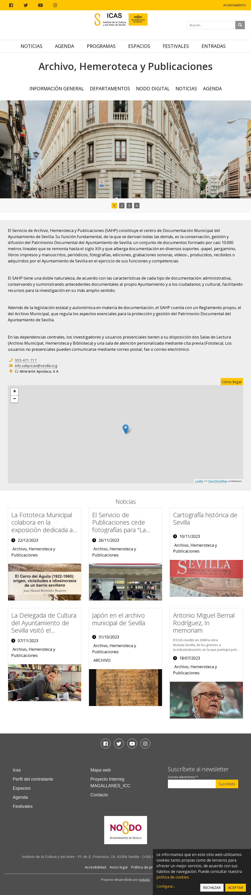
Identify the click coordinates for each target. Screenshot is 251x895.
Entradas (213, 46)
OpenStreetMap (217, 481)
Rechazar (212, 887)
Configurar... (165, 886)
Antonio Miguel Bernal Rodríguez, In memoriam (204, 622)
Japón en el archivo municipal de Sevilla (118, 619)
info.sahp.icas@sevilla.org (36, 365)
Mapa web (100, 770)
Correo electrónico (183, 777)
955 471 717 (26, 360)
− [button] (14, 399)
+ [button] (14, 391)
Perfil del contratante (33, 779)
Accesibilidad (95, 867)
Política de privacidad (148, 867)
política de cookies (172, 877)
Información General (56, 88)
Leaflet (199, 481)
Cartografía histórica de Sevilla (205, 519)
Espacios (139, 46)
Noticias (31, 46)
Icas (17, 770)
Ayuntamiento (234, 5)
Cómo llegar (232, 381)
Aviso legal (118, 867)
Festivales (176, 46)
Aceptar (235, 887)
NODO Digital (153, 88)
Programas (101, 46)
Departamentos (110, 88)
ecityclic (144, 880)
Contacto (99, 794)
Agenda (64, 46)
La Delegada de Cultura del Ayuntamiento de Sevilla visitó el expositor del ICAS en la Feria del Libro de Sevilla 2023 (44, 634)
